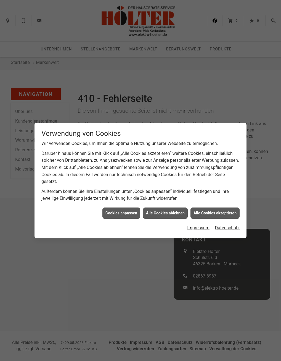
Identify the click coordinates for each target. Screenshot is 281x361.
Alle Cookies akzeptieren (215, 211)
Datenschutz (227, 225)
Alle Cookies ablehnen (165, 211)
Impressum (198, 225)
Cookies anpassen (121, 211)
